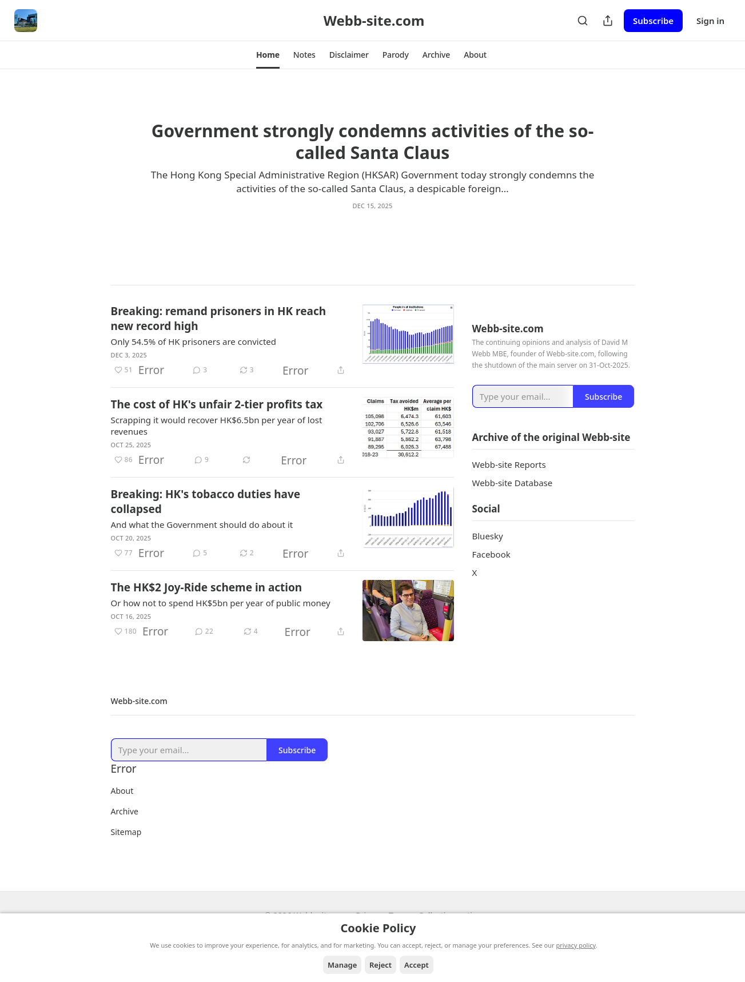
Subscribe (653, 20)
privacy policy (576, 945)
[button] (267, 55)
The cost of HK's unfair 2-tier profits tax (217, 405)
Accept (416, 965)
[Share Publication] (607, 20)
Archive (124, 812)
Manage (342, 965)
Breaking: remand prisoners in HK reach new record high (218, 320)
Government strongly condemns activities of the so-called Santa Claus (373, 142)
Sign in (710, 20)
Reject (380, 965)
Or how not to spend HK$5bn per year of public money (220, 604)
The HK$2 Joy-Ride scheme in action (206, 588)
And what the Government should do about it (202, 525)
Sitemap (126, 833)
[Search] (582, 20)
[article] (372, 175)
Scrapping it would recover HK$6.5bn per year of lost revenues (216, 426)
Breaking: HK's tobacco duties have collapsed (206, 503)
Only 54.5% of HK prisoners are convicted (194, 342)
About (122, 791)
